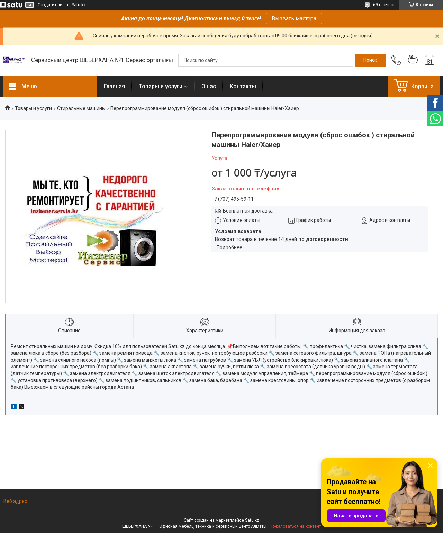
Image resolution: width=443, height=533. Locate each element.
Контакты (243, 86)
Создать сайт (51, 4)
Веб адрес (15, 501)
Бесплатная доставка (248, 211)
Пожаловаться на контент (295, 526)
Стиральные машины (81, 108)
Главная (114, 86)
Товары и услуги (160, 86)
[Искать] (370, 60)
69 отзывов (384, 4)
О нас (208, 86)
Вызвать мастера (294, 18)
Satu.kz (252, 520)
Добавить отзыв (413, 60)
